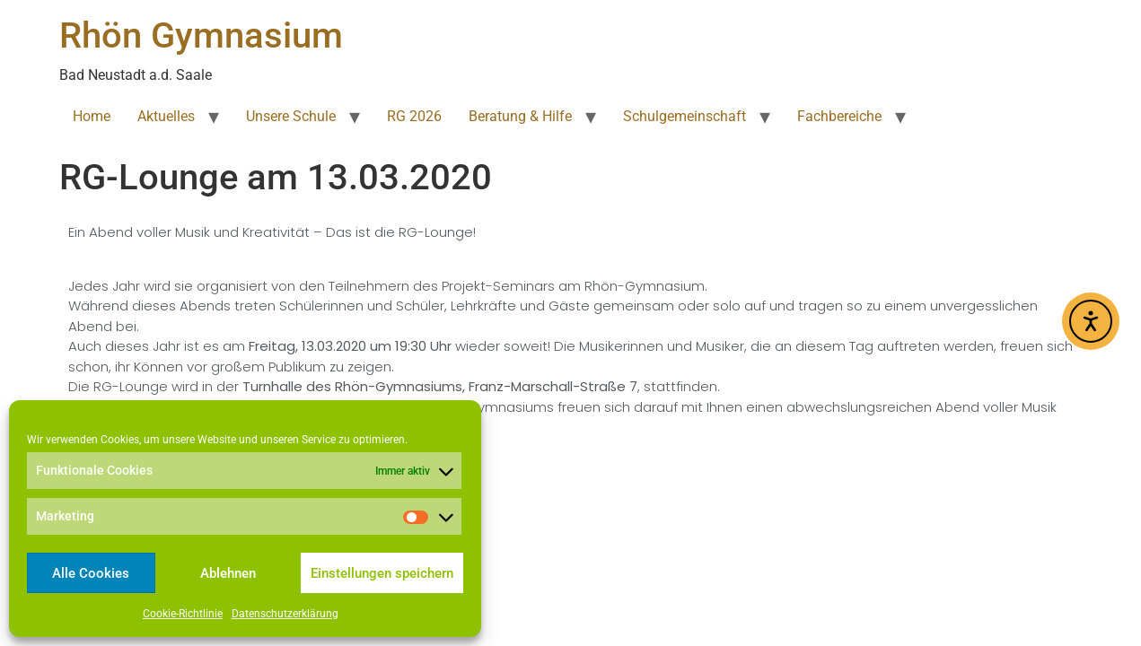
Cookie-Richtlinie (183, 613)
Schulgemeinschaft (684, 116)
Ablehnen (228, 573)
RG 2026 (414, 116)
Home (91, 116)
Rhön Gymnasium (201, 35)
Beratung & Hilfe (520, 116)
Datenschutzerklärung (285, 613)
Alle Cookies (90, 573)
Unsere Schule (291, 116)
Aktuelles (166, 116)
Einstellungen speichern (382, 573)
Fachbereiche (839, 116)
